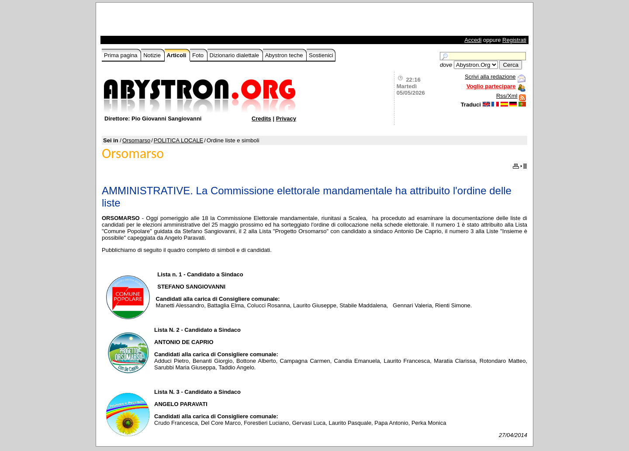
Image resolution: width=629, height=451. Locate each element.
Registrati (514, 40)
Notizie (152, 55)
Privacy (286, 118)
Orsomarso (136, 140)
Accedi (472, 40)
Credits (261, 118)
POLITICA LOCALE (178, 140)
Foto (198, 55)
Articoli (177, 55)
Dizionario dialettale (235, 55)
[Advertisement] (204, 21)
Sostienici (321, 55)
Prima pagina (121, 55)
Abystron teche (284, 55)
